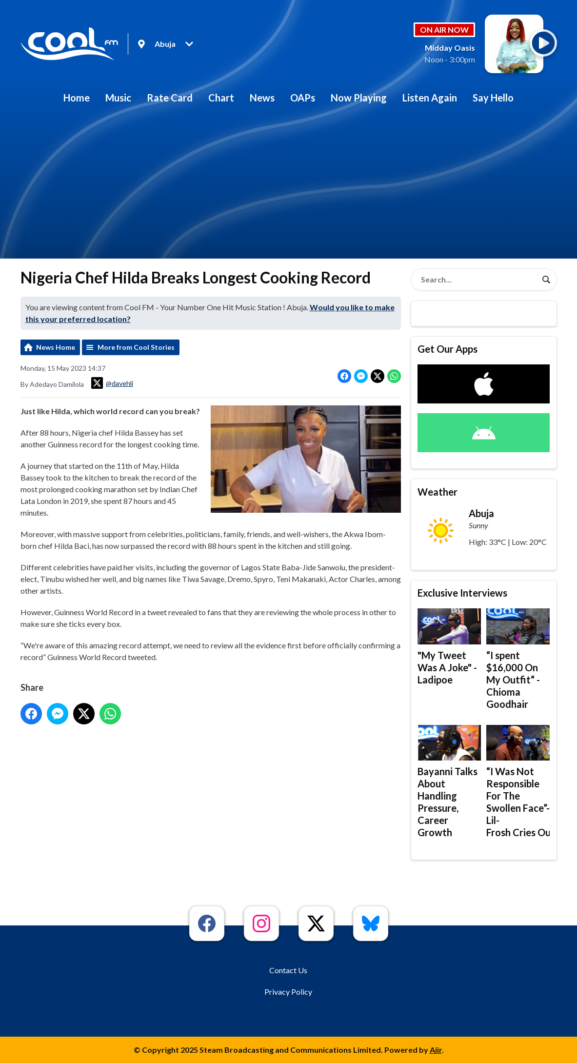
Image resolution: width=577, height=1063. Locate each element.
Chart (221, 97)
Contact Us (288, 970)
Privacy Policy (288, 991)
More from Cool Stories (136, 347)
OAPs (302, 97)
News (262, 97)
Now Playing (359, 97)
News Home (55, 347)
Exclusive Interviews (462, 593)
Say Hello (493, 97)
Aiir (436, 1049)
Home (76, 97)
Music (118, 97)
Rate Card (170, 97)
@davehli (112, 383)
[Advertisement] (288, 185)
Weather (438, 492)
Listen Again (429, 97)
